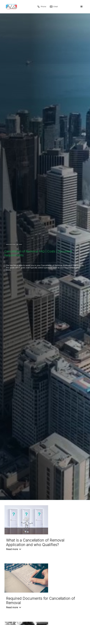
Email (56, 7)
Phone (43, 7)
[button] (82, 7)
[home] (10, 6)
